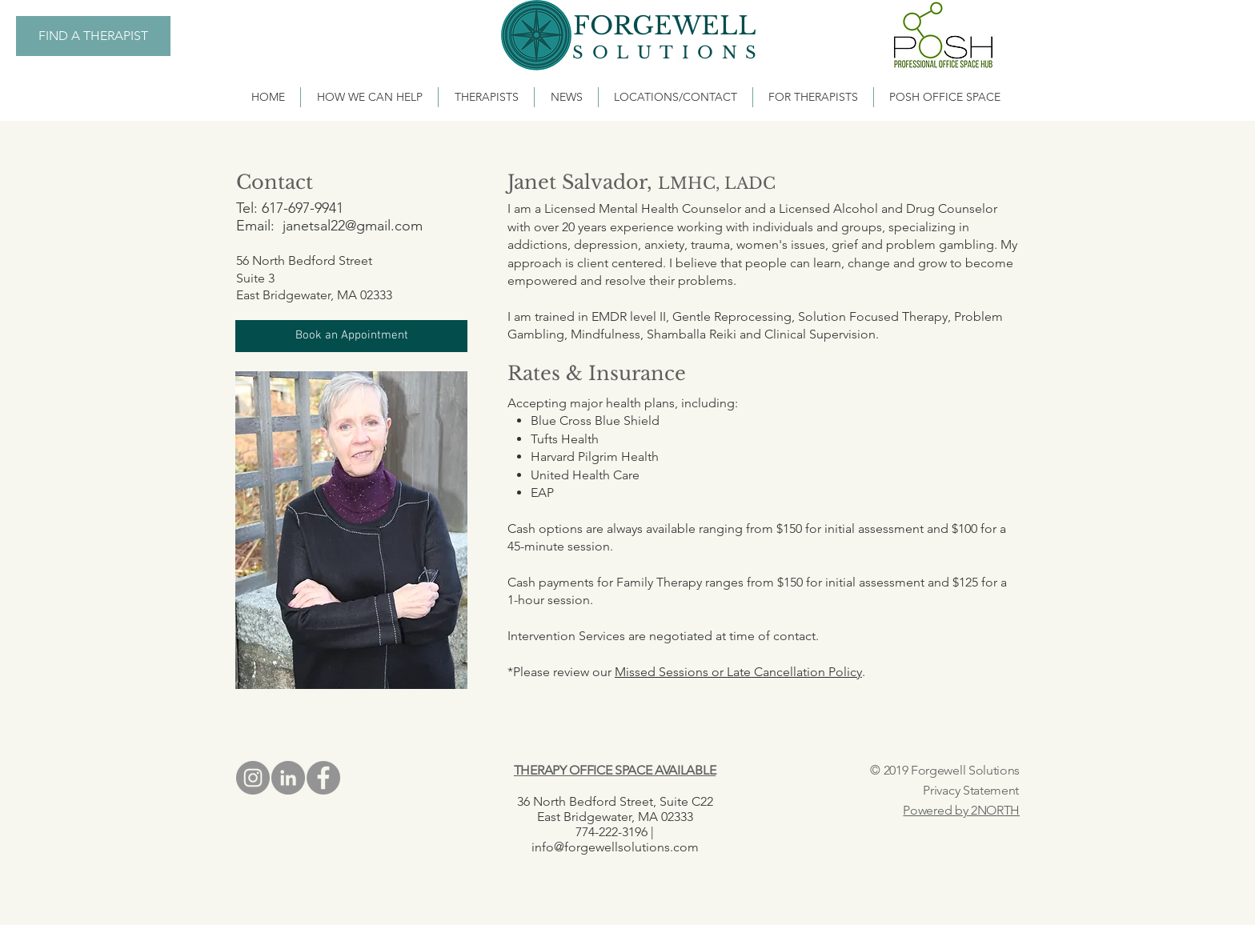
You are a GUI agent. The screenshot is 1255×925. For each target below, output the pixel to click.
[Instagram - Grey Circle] (253, 778)
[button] (351, 336)
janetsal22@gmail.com (353, 225)
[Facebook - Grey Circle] (323, 778)
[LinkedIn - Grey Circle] (288, 778)
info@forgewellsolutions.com (615, 847)
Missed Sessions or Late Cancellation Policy (738, 671)
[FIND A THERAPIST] (93, 36)
